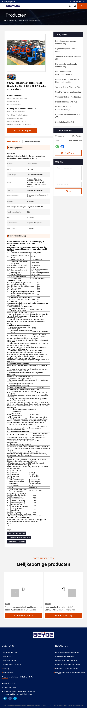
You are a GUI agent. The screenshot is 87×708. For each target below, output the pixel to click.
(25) (67, 116)
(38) (67, 80)
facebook (10, 698)
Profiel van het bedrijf (10, 652)
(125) (63, 73)
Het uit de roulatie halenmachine (66, 668)
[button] (15, 593)
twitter (15, 698)
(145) (66, 50)
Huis (5, 20)
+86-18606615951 (77, 2)
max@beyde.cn (8, 2)
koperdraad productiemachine (19, 537)
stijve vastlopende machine (64, 656)
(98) (68, 57)
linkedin (5, 698)
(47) (63, 108)
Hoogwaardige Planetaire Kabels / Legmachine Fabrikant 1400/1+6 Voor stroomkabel (60, 608)
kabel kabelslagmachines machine (67, 652)
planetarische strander (17, 542)
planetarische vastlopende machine (29, 20)
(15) (64, 122)
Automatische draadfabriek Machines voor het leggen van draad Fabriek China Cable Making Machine (23, 608)
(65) (65, 42)
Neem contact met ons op (12, 664)
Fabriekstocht (8, 656)
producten (12, 20)
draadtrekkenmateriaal (17, 533)
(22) (68, 92)
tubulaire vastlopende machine (66, 660)
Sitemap (6, 668)
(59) (68, 97)
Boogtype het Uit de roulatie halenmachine (70, 673)
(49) (66, 102)
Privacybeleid (8, 673)
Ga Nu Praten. (68, 153)
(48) (67, 87)
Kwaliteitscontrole (9, 660)
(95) (66, 65)
